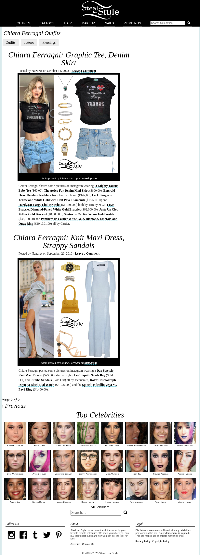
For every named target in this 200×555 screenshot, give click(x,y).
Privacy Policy (143, 541)
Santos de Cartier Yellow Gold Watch (89, 214)
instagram (91, 178)
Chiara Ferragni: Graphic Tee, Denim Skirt (68, 58)
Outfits (23, 23)
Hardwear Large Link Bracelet (39, 204)
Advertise (75, 544)
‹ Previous (14, 405)
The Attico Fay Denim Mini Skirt (66, 190)
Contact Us (88, 544)
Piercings (132, 23)
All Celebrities (100, 507)
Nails (109, 23)
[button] (171, 23)
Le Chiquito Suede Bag (89, 375)
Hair (68, 23)
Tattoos (47, 23)
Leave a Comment (84, 70)
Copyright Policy (160, 541)
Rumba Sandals (41, 380)
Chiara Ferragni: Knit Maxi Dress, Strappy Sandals (68, 241)
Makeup (88, 23)
